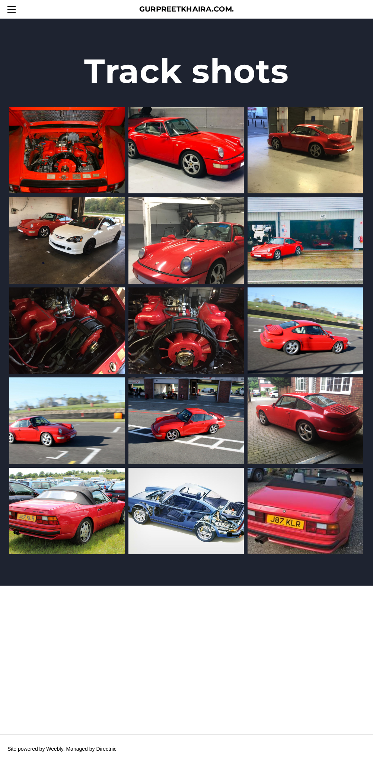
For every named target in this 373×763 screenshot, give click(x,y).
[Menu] (13, 9)
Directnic (106, 749)
